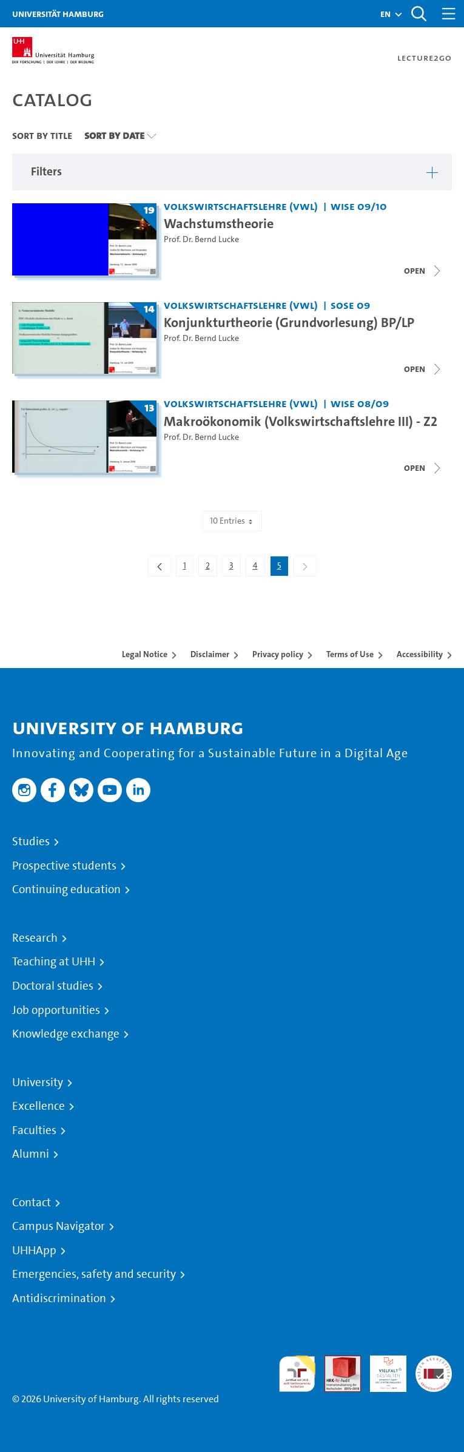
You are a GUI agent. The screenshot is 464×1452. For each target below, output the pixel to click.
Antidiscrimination (59, 1298)
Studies (31, 841)
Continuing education (66, 889)
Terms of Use (350, 654)
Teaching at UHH (53, 962)
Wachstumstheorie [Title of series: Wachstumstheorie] (219, 223)
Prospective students (64, 866)
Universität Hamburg (58, 13)
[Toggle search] (418, 13)
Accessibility (420, 654)
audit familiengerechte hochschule (297, 1374)
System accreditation (433, 1369)
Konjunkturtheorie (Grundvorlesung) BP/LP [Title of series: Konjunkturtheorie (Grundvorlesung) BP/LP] (289, 322)
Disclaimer (209, 654)
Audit (336, 1362)
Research (35, 938)
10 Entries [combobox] (232, 521)
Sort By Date (114, 135)
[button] (385, 14)
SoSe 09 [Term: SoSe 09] (350, 304)
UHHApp (34, 1250)
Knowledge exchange (65, 1034)
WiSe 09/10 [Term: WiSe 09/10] (359, 206)
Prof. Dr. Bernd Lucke (201, 239)
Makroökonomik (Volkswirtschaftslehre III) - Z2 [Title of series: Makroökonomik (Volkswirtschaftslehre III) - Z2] (300, 421)
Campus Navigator (58, 1226)
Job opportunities (56, 1010)
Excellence (38, 1106)
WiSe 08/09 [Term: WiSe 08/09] (360, 403)
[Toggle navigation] (449, 13)
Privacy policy (277, 654)
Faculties (34, 1130)
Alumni (30, 1154)
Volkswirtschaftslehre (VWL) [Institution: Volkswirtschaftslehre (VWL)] (241, 206)
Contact (31, 1203)
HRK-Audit (381, 1369)
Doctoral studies (52, 986)
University (37, 1082)
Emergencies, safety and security (94, 1274)
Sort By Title (42, 135)
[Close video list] (423, 271)
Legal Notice (144, 654)
